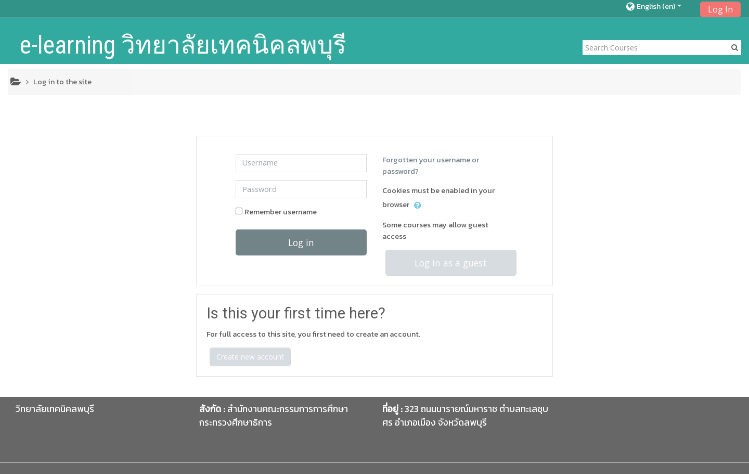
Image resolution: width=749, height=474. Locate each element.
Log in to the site (62, 81)
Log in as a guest (451, 263)
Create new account (250, 357)
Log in (301, 242)
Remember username (280, 211)
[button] (660, 6)
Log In (720, 9)
